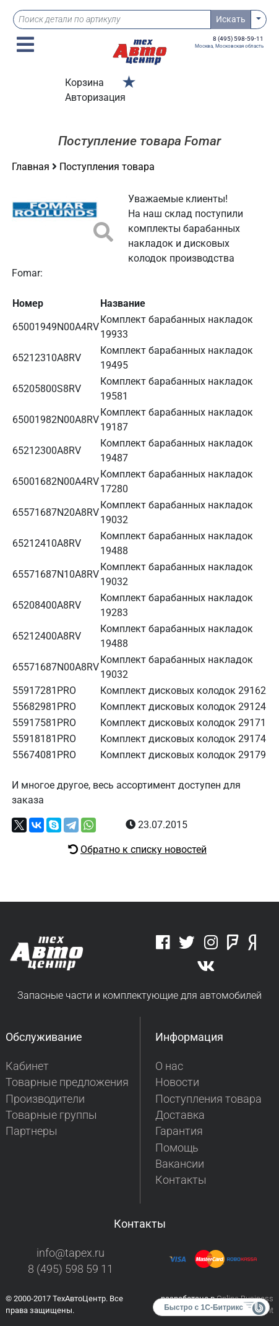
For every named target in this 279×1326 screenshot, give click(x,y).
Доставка (180, 1115)
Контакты (181, 1180)
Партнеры (32, 1131)
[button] (25, 44)
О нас (169, 1066)
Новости (177, 1082)
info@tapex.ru (70, 1253)
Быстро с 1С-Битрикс (203, 1307)
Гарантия (179, 1131)
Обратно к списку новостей (143, 849)
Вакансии (179, 1164)
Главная (32, 167)
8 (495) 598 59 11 (70, 1269)
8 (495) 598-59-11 (238, 38)
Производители (45, 1099)
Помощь (177, 1148)
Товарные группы (51, 1115)
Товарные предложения (67, 1082)
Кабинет (27, 1066)
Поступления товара (107, 167)
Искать (231, 19)
